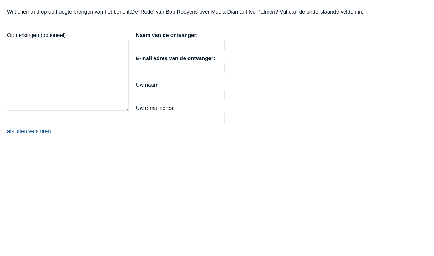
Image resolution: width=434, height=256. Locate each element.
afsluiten (17, 131)
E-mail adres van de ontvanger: (175, 58)
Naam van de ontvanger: (167, 35)
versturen (39, 131)
